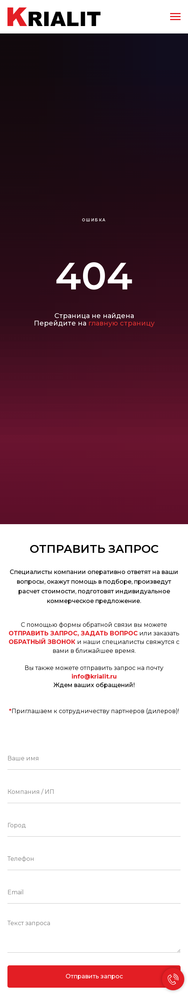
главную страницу (121, 323)
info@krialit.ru (94, 676)
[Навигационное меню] (175, 16)
